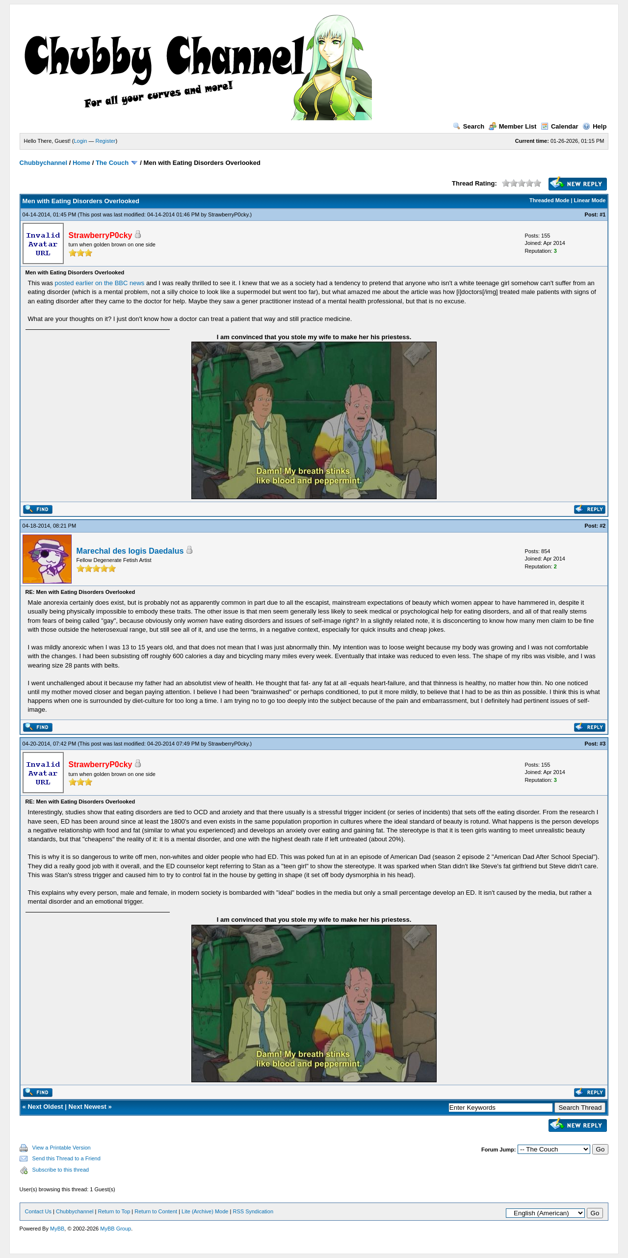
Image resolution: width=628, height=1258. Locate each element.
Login (80, 141)
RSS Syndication (253, 1211)
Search (468, 126)
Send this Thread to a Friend (66, 1158)
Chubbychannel (44, 162)
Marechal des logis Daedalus (130, 551)
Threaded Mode (549, 200)
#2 (602, 526)
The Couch (112, 162)
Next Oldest (45, 1106)
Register (106, 141)
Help (594, 126)
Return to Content (155, 1211)
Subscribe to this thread (60, 1170)
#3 (602, 744)
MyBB (57, 1228)
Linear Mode (590, 200)
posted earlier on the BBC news (100, 283)
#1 (602, 214)
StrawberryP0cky (228, 214)
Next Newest (87, 1106)
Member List (513, 126)
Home (81, 162)
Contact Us (38, 1211)
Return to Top (114, 1211)
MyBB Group (115, 1228)
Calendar (559, 126)
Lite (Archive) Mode (205, 1211)
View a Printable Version (61, 1148)
